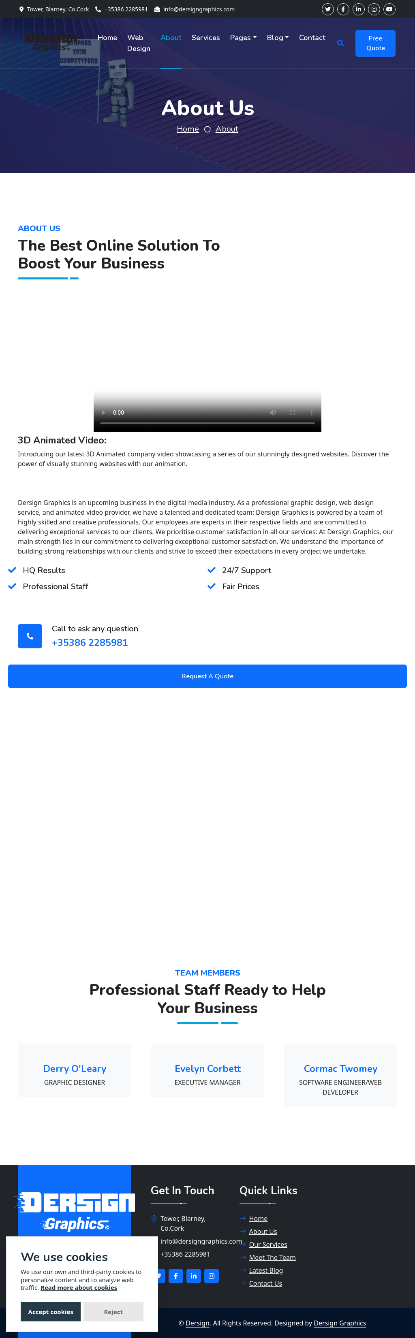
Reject (113, 1312)
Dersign (198, 1323)
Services (206, 38)
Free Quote (375, 43)
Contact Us (261, 1283)
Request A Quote (207, 676)
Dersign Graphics (340, 1323)
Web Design (138, 43)
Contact (312, 38)
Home (107, 38)
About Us (258, 1231)
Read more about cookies (79, 1287)
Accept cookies (50, 1312)
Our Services (263, 1244)
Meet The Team (268, 1257)
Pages (240, 38)
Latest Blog (261, 1270)
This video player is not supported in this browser (207, 375)
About (171, 38)
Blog (275, 38)
